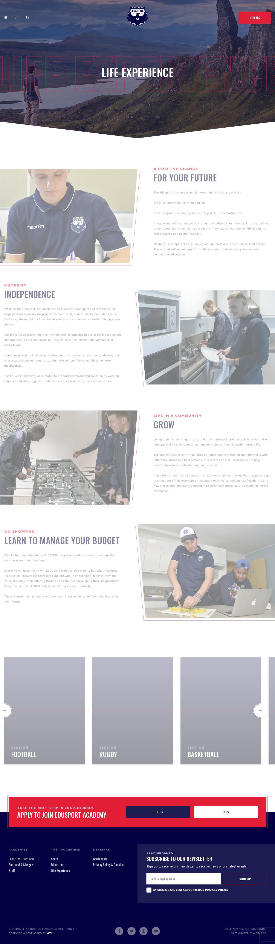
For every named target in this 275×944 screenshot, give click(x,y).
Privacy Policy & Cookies (108, 864)
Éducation (57, 864)
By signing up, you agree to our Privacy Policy (190, 890)
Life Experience (60, 870)
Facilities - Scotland (21, 858)
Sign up (245, 879)
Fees (226, 811)
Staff (12, 870)
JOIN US (157, 811)
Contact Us (100, 858)
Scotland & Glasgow (21, 864)
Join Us (254, 17)
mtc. (50, 933)
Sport (54, 858)
